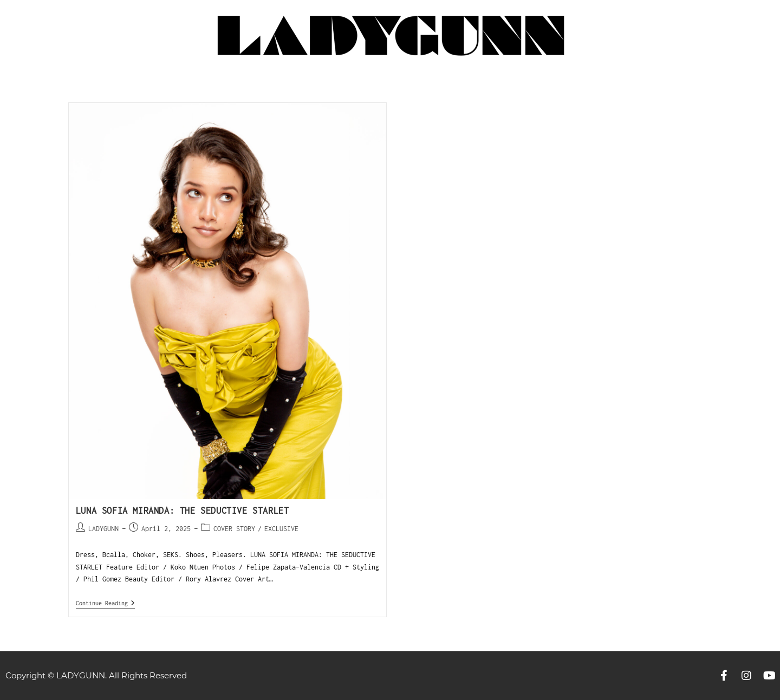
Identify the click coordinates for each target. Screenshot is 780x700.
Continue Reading (105, 602)
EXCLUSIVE (281, 529)
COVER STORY (234, 529)
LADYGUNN (103, 529)
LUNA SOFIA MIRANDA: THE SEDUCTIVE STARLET (182, 510)
